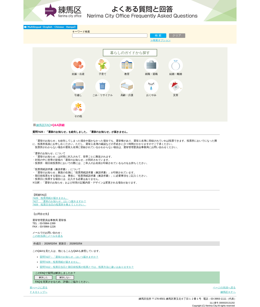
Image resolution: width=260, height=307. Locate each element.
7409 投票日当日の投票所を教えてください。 (59, 204)
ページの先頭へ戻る (224, 287)
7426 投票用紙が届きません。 (50, 198)
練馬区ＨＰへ (228, 292)
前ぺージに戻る (38, 287)
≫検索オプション (160, 40)
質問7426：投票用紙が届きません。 (60, 261)
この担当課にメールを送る (47, 235)
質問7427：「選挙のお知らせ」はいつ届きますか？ (69, 256)
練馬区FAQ (43, 125)
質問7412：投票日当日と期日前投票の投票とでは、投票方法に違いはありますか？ (87, 267)
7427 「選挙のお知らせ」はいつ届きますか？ (59, 201)
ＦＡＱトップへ (38, 292)
